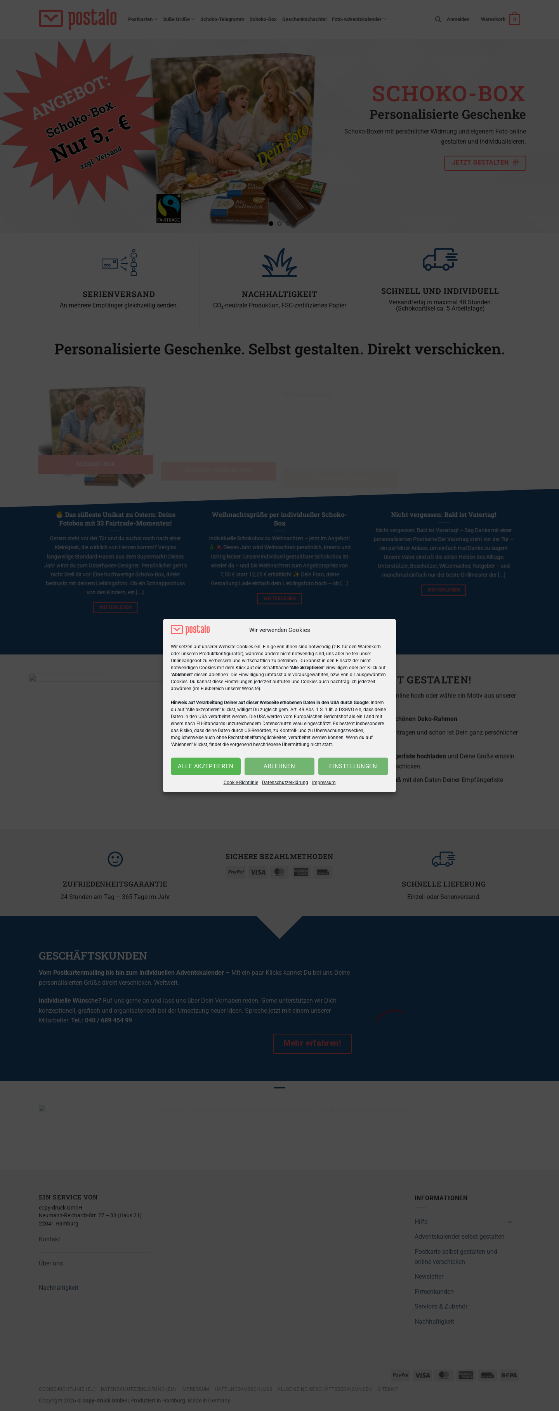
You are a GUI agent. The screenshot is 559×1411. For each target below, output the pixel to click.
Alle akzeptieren (205, 766)
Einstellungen (353, 766)
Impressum (324, 782)
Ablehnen (279, 766)
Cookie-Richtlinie (241, 782)
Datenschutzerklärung (285, 782)
